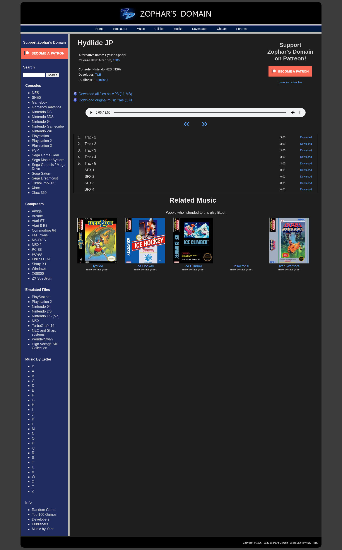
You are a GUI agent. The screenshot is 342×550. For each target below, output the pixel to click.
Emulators (120, 29)
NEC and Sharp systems (44, 332)
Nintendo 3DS (43, 117)
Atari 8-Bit (39, 225)
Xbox (36, 188)
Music (141, 29)
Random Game (44, 510)
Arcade (37, 216)
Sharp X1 (39, 264)
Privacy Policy (310, 542)
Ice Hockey (145, 266)
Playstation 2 (42, 141)
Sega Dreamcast (45, 178)
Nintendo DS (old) (46, 316)
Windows (39, 269)
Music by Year (43, 529)
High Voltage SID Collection (45, 346)
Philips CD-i (41, 259)
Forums (241, 29)
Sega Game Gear (45, 155)
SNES (36, 97)
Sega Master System (48, 160)
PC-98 (37, 254)
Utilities (159, 29)
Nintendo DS (42, 112)
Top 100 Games (44, 514)
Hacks (178, 29)
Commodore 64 (44, 230)
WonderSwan (42, 339)
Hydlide (97, 266)
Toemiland (101, 80)
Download (306, 137)
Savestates (199, 29)
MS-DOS (39, 240)
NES (35, 93)
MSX (35, 321)
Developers (41, 519)
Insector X (241, 266)
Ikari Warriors (289, 266)
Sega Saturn (41, 173)
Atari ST (38, 221)
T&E (98, 74)
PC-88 (37, 249)
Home (99, 29)
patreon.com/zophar (290, 82)
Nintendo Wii (42, 131)
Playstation (40, 136)
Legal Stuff (295, 542)
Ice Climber (193, 266)
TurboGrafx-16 (43, 183)
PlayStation (41, 297)
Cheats (221, 29)
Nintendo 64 (41, 121)
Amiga (37, 211)
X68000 (38, 273)
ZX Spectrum (42, 278)
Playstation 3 (42, 145)
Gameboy (39, 102)
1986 (116, 60)
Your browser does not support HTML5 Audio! (196, 111)
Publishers (40, 524)
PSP (35, 150)
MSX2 (36, 245)
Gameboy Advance (46, 107)
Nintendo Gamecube (48, 126)
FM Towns (40, 235)
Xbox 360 (39, 193)
